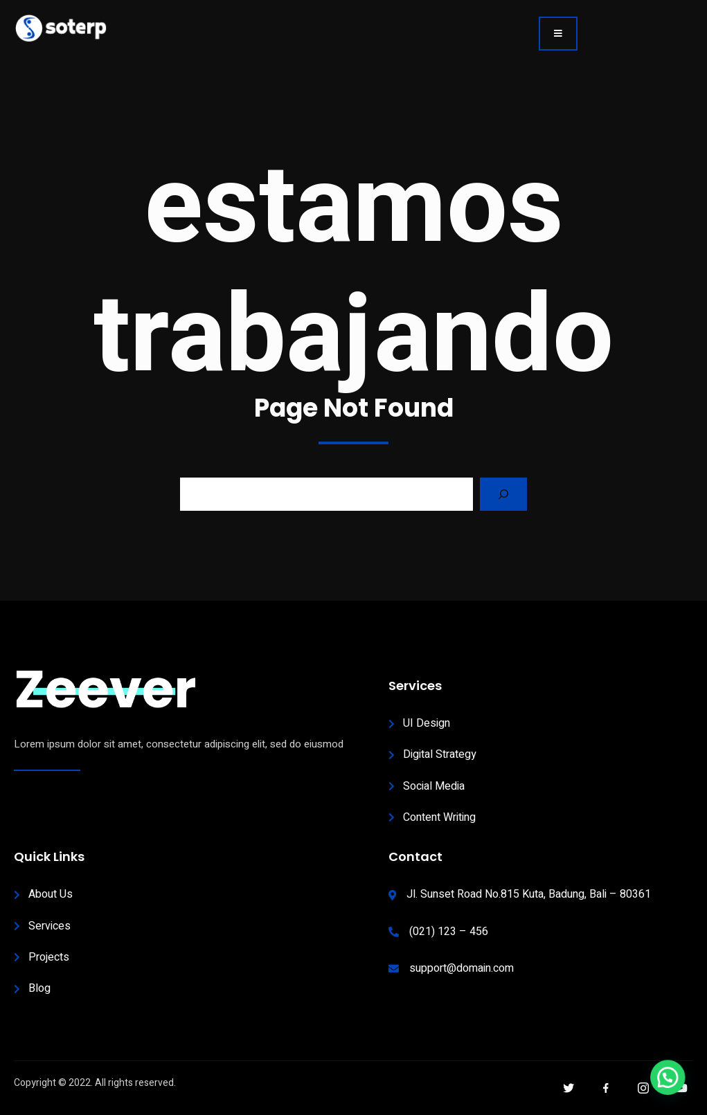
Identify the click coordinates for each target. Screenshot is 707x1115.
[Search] (503, 494)
